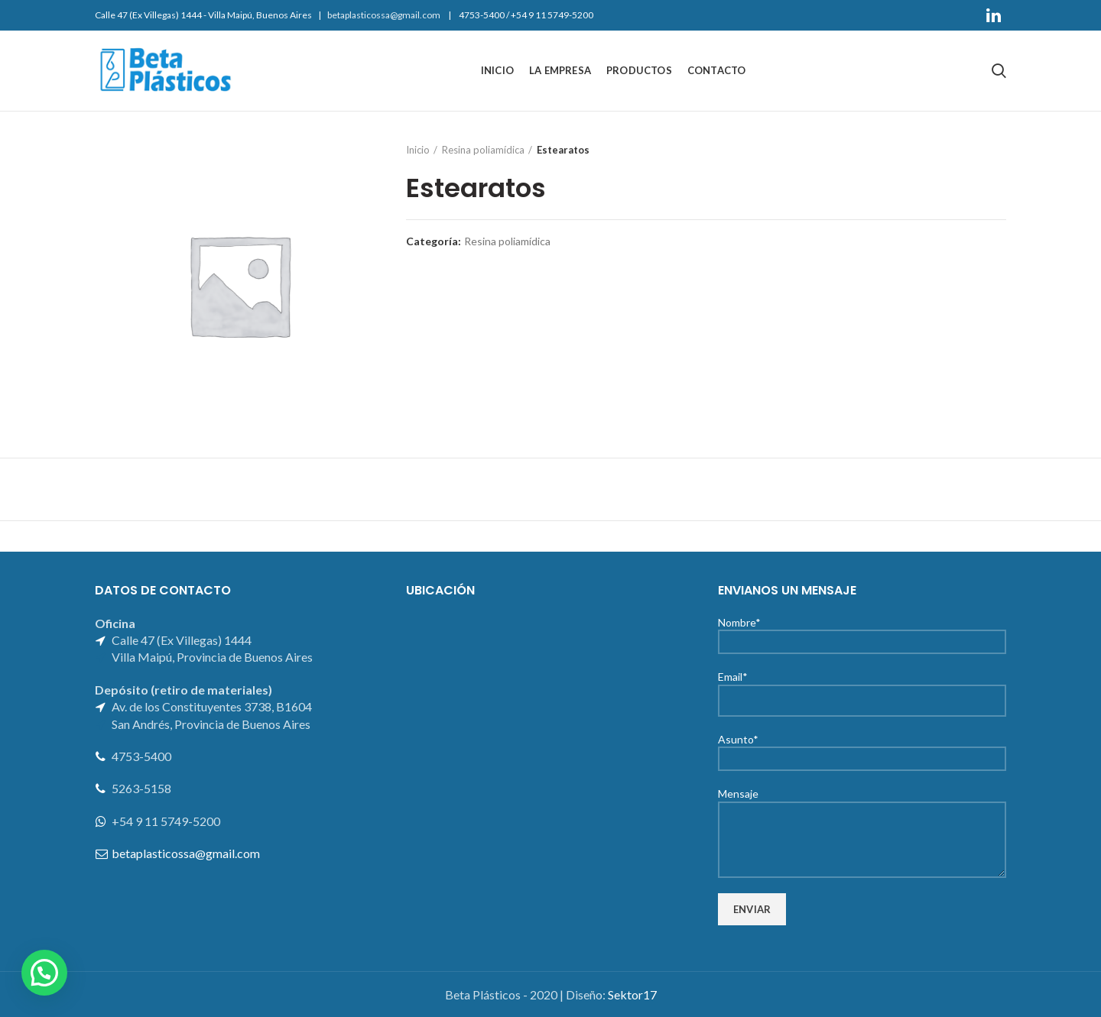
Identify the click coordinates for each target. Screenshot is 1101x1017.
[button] (44, 973)
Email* (862, 687)
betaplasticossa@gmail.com (383, 15)
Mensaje (862, 815)
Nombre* (862, 631)
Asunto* (862, 748)
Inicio (418, 150)
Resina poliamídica (483, 150)
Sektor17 (632, 994)
